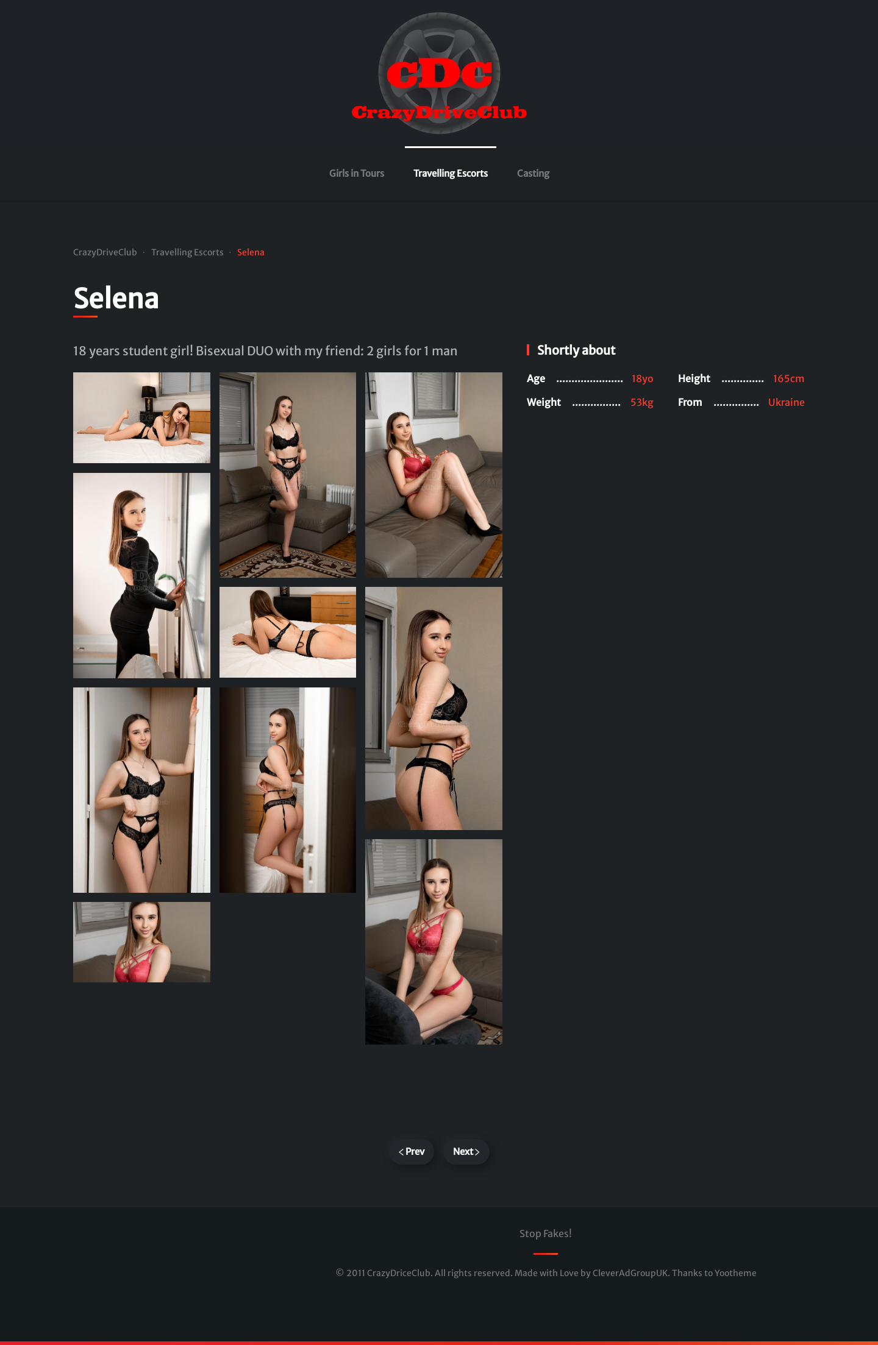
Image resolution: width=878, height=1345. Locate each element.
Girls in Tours (356, 173)
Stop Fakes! (545, 1233)
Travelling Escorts (450, 173)
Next (466, 1151)
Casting (533, 173)
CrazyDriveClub (105, 252)
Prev (411, 1151)
